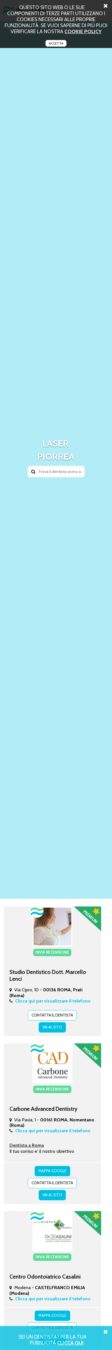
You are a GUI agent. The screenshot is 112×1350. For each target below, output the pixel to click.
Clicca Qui (70, 1343)
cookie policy (82, 31)
